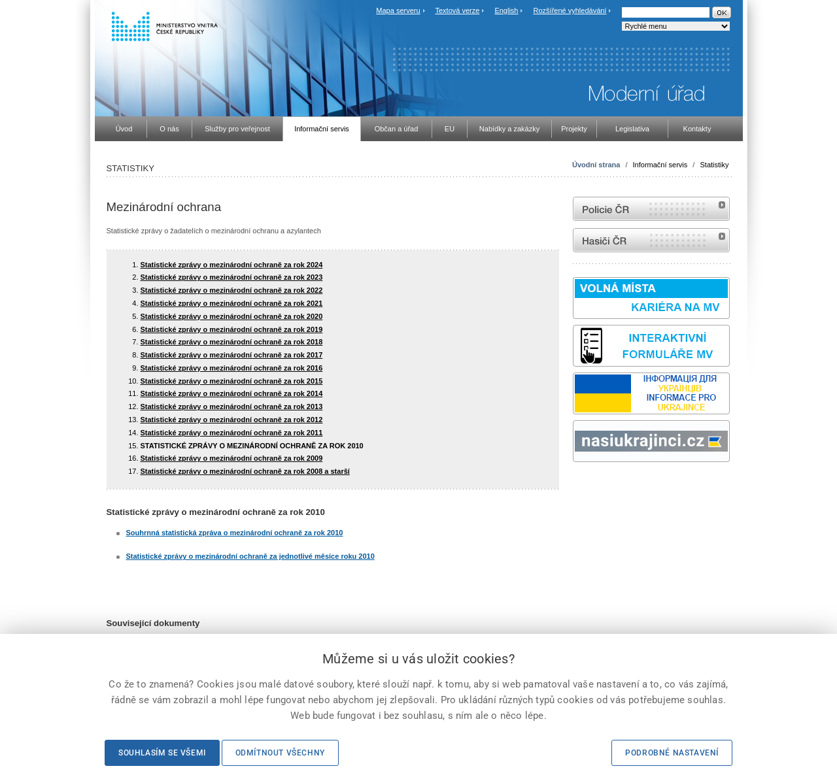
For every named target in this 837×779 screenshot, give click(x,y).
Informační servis (660, 165)
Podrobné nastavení (672, 752)
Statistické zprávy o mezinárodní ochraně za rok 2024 (232, 265)
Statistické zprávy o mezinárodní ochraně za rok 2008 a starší (245, 471)
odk (579, 486)
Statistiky (714, 165)
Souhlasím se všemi (162, 752)
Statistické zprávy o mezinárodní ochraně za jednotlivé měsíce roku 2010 (250, 556)
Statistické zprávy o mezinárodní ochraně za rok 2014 (232, 393)
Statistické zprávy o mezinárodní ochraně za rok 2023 (232, 277)
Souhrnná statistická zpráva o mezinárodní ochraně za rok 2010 (234, 533)
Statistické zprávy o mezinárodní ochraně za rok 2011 (232, 433)
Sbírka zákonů (575, 486)
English (506, 10)
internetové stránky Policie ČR (651, 209)
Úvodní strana (596, 165)
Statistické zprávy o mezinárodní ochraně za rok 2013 (232, 406)
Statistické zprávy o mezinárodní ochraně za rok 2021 (232, 303)
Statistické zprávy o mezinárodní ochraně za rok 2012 (232, 419)
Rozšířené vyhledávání (570, 10)
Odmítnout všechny (280, 752)
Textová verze (457, 10)
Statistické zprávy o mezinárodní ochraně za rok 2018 (232, 342)
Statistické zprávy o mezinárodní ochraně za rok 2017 (232, 355)
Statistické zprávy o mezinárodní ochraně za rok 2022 (232, 290)
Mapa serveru (398, 10)
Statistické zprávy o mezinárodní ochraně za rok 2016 (232, 368)
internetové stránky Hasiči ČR (651, 240)
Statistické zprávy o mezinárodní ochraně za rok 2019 (232, 329)
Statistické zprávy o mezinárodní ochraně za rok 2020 (232, 316)
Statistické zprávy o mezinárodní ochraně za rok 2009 (232, 458)
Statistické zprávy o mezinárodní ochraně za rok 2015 (232, 381)
